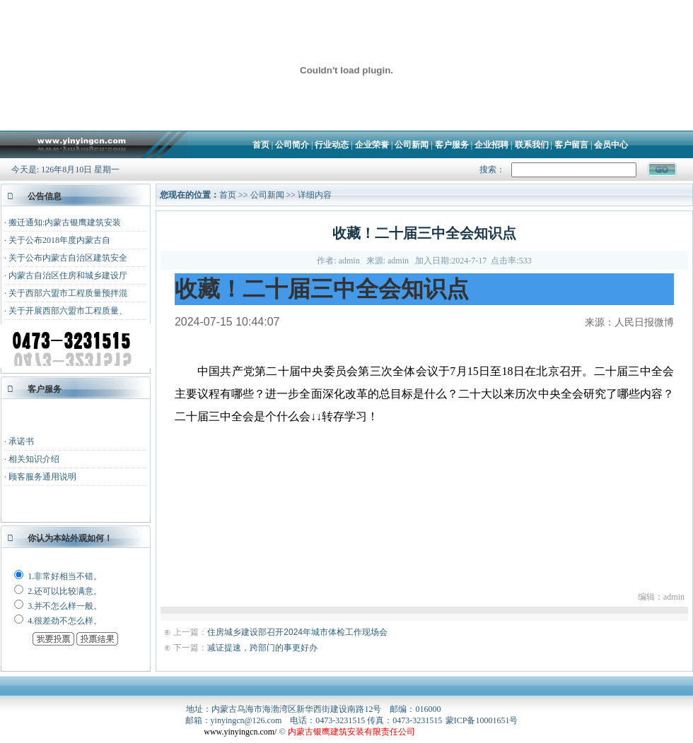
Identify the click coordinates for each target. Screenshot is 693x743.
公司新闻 (412, 145)
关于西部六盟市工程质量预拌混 (67, 293)
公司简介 (292, 145)
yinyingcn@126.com (246, 720)
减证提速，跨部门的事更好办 (262, 648)
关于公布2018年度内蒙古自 (59, 240)
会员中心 (611, 145)
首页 (260, 145)
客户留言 (571, 145)
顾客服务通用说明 (42, 477)
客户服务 (452, 145)
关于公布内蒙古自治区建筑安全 (67, 258)
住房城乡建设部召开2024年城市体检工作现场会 (297, 632)
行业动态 (332, 145)
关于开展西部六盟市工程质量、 (67, 311)
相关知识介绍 (33, 459)
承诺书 (21, 441)
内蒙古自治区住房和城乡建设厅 (67, 275)
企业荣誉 (372, 145)
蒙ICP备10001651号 (482, 720)
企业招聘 (491, 145)
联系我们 (532, 145)
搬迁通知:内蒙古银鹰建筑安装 (64, 222)
